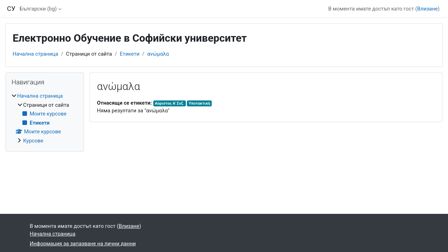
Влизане (427, 9)
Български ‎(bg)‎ (38, 9)
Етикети (129, 54)
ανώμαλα (158, 54)
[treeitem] (45, 118)
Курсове (33, 141)
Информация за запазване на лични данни (83, 243)
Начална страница (35, 54)
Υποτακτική (199, 103)
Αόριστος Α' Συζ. (169, 103)
